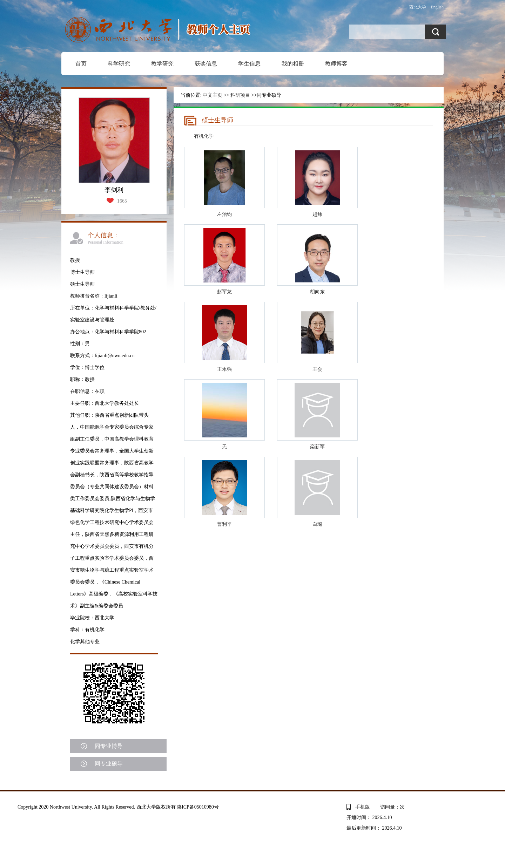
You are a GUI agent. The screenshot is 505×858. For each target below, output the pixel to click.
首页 (81, 64)
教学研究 (162, 64)
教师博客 (336, 64)
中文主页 (212, 95)
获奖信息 (206, 64)
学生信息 (249, 64)
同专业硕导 (109, 764)
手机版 (362, 807)
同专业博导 (109, 746)
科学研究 (119, 64)
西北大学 (417, 7)
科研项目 (240, 95)
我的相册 (293, 64)
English (437, 7)
